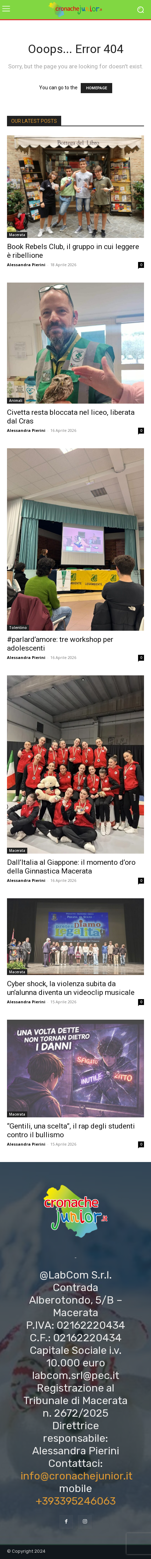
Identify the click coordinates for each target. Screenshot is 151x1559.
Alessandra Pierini (26, 264)
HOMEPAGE (96, 88)
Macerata (17, 234)
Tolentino (18, 627)
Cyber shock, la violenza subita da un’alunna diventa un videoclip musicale (71, 988)
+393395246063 (76, 1501)
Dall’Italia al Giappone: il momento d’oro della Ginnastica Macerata (71, 866)
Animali (15, 400)
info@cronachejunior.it (76, 1476)
